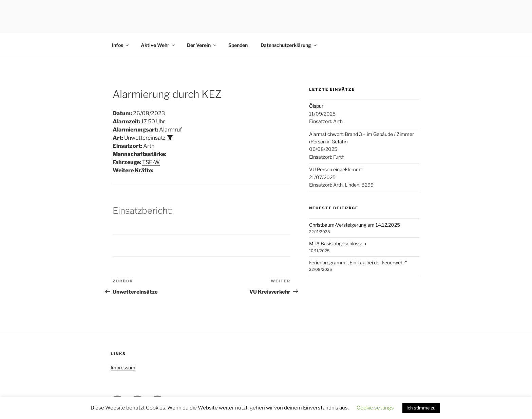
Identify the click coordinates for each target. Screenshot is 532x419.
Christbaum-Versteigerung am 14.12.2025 (354, 225)
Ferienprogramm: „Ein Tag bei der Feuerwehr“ (358, 262)
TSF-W (151, 162)
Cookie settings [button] (375, 408)
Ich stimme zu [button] (421, 408)
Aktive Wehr (158, 45)
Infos (121, 45)
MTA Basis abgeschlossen (337, 243)
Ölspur (316, 106)
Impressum (123, 367)
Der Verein (202, 45)
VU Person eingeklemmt (335, 169)
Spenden (238, 45)
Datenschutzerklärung (289, 45)
